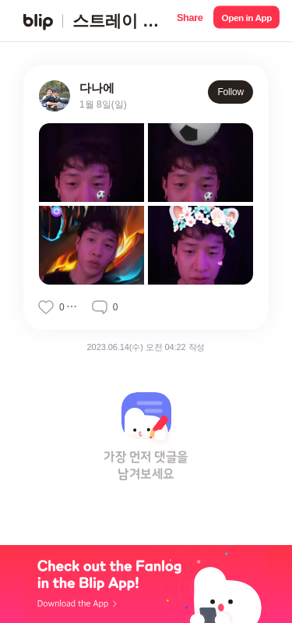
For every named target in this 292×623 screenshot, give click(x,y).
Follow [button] (230, 92)
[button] (189, 20)
